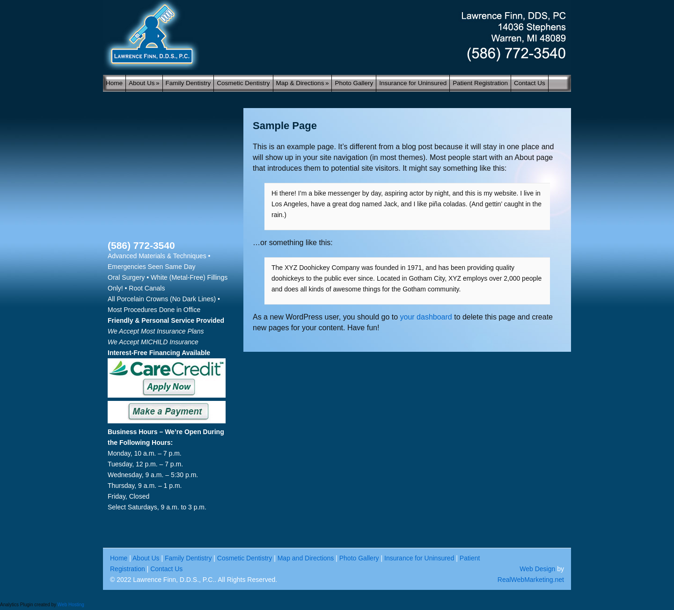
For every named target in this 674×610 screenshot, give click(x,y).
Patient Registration (480, 83)
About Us (144, 83)
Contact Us (529, 83)
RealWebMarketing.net (531, 579)
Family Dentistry (188, 83)
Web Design (537, 569)
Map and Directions (306, 558)
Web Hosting (71, 604)
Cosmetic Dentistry (243, 83)
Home (114, 83)
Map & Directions (302, 83)
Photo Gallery (354, 83)
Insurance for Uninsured (413, 83)
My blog (337, 35)
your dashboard (426, 317)
